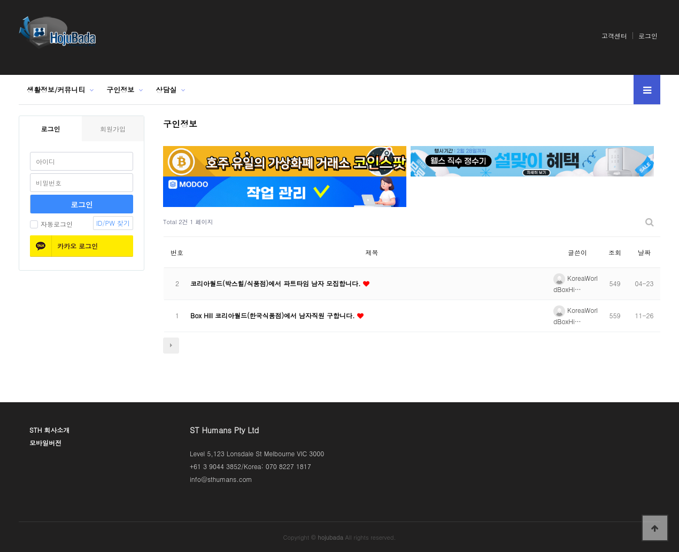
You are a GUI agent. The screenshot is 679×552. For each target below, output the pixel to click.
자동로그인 (51, 223)
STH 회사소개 (49, 429)
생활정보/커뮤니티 (56, 90)
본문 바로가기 (0, 0)
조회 (614, 252)
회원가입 (113, 128)
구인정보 (120, 90)
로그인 (648, 35)
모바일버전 (45, 442)
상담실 (166, 90)
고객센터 (614, 35)
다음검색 (171, 346)
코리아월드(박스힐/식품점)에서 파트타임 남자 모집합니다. (276, 283)
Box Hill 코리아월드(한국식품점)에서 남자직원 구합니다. (273, 315)
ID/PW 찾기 (113, 222)
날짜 (644, 252)
